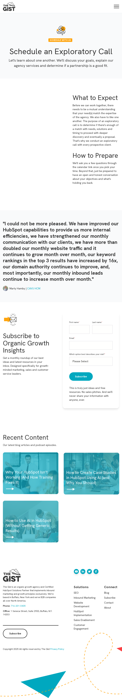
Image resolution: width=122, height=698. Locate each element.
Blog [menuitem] (106, 592)
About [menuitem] (107, 607)
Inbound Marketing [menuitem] (85, 597)
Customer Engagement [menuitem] (81, 626)
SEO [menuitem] (76, 592)
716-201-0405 (18, 605)
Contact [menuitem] (108, 602)
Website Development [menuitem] (81, 604)
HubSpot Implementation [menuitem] (83, 613)
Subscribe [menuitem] (109, 597)
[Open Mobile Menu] (116, 6)
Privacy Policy (57, 649)
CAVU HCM (33, 288)
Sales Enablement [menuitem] (84, 620)
